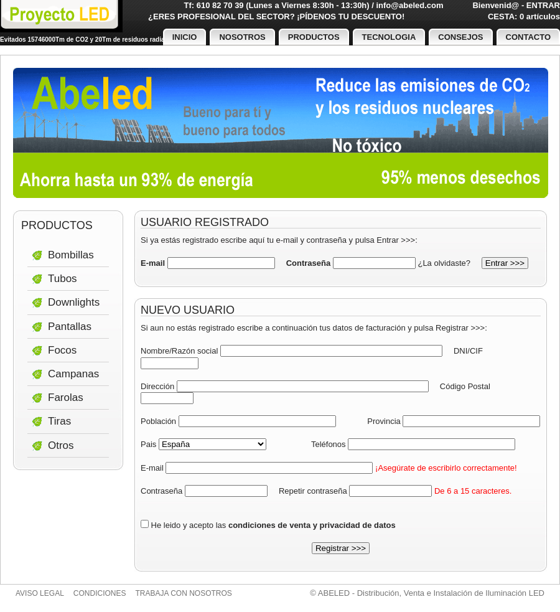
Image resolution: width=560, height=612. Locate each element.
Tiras (59, 421)
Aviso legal (40, 593)
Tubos (62, 279)
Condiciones (99, 593)
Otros (61, 445)
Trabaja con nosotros (184, 593)
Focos (62, 350)
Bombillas (71, 255)
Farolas (65, 397)
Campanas (73, 374)
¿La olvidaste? (444, 263)
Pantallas (69, 326)
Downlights (74, 302)
